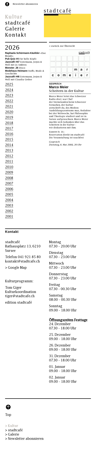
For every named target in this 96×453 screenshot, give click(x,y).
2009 (9, 172)
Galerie (15, 28)
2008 (9, 178)
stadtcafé (18, 23)
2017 (9, 128)
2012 (9, 156)
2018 (9, 123)
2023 (9, 95)
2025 (9, 84)
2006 (9, 189)
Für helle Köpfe (20, 59)
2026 (12, 48)
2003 (9, 205)
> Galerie (12, 434)
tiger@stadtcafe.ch (20, 296)
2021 (9, 106)
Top (8, 415)
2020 (9, 112)
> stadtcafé (14, 430)
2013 (9, 150)
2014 (9, 145)
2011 (9, 161)
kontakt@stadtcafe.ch (22, 261)
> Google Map (16, 267)
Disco (15, 68)
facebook (7, 4)
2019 (9, 117)
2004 (9, 200)
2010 (9, 167)
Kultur (13, 16)
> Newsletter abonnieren (24, 438)
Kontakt (15, 35)
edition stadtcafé (18, 302)
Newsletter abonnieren (25, 4)
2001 (9, 216)
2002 (9, 211)
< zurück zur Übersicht (62, 46)
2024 (9, 90)
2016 (9, 134)
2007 (9, 183)
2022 (9, 101)
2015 (9, 139)
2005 (9, 194)
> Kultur (11, 426)
